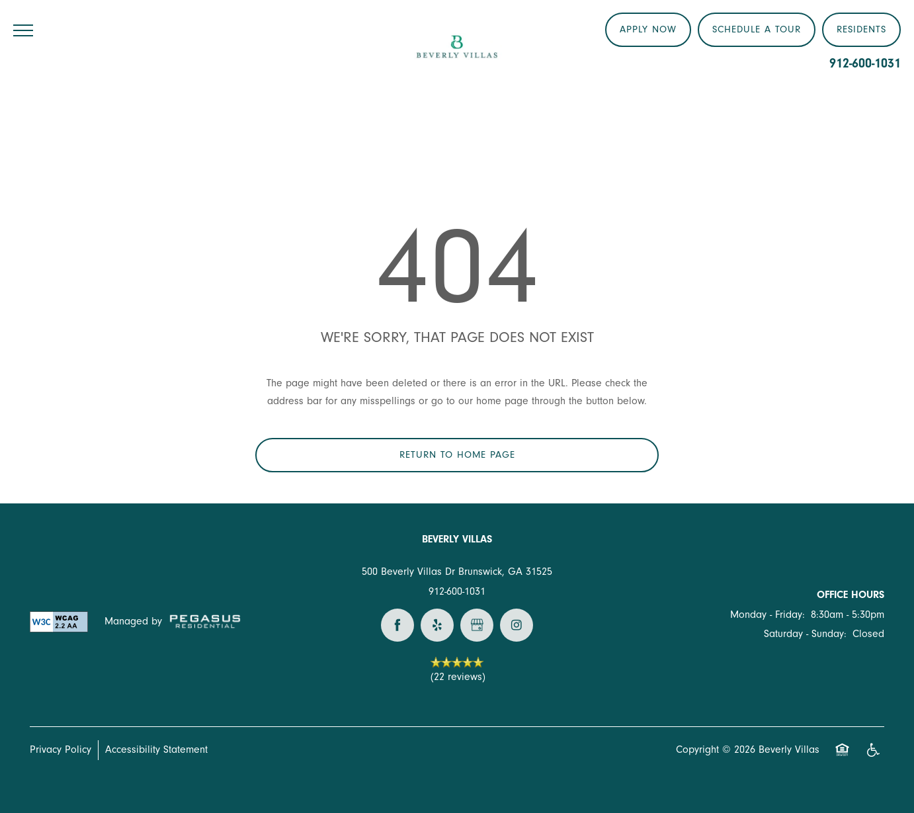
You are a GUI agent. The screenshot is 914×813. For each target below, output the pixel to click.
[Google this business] (476, 625)
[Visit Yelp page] (437, 625)
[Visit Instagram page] (516, 625)
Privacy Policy (60, 749)
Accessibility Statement (156, 749)
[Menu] (23, 29)
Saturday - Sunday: (805, 634)
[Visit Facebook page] (397, 625)
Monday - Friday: (767, 614)
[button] (861, 30)
